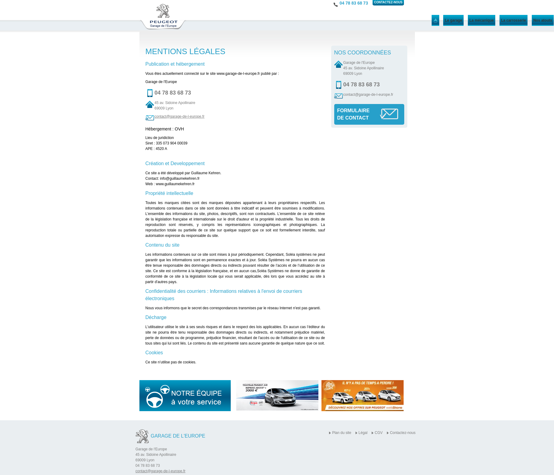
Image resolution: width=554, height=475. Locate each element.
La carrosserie (513, 20)
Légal (363, 433)
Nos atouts (542, 20)
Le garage (453, 20)
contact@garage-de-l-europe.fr (180, 116)
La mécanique (481, 20)
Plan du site (341, 433)
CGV (379, 433)
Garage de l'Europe (178, 436)
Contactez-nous (402, 433)
